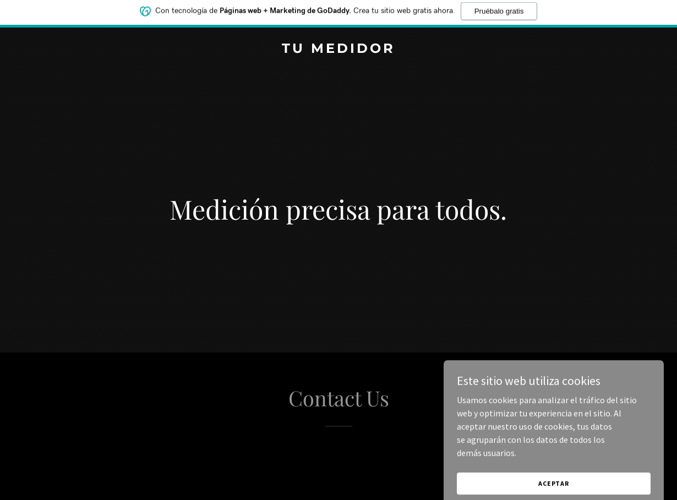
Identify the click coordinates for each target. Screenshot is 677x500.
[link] (338, 49)
